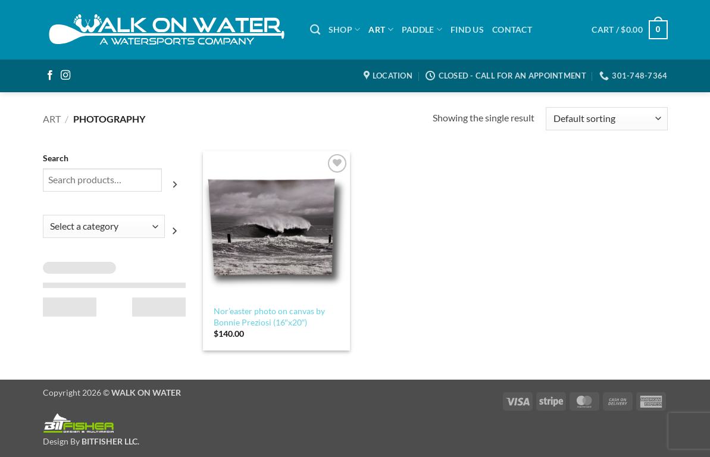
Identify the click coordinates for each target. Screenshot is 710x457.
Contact (512, 29)
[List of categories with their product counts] (104, 226)
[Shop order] (606, 118)
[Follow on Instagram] (65, 75)
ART (380, 29)
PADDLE (422, 29)
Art (52, 118)
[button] (629, 30)
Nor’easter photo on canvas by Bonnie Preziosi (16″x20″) (269, 316)
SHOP (345, 29)
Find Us (467, 29)
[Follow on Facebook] (50, 75)
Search (55, 158)
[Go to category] (175, 231)
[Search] (315, 30)
